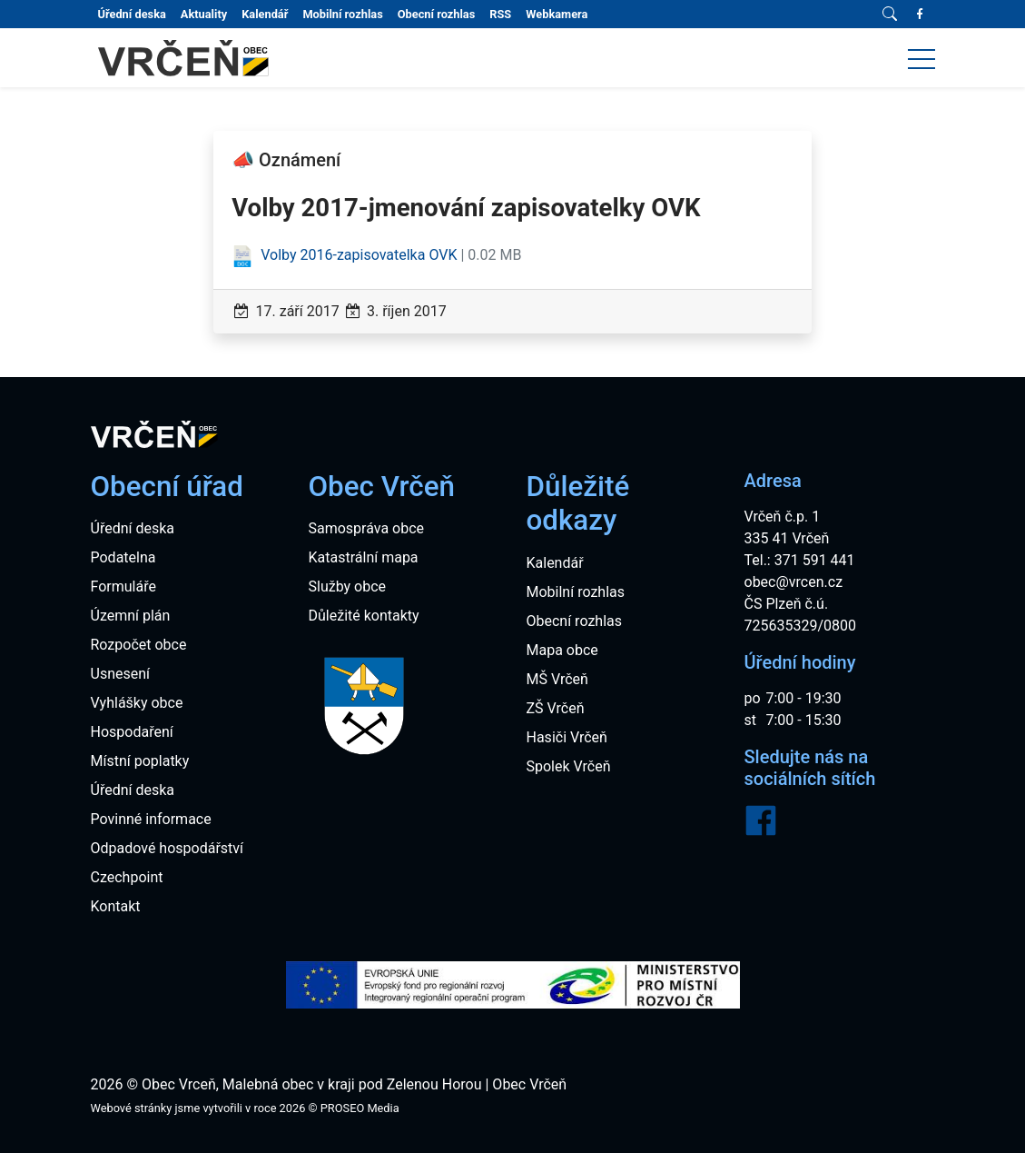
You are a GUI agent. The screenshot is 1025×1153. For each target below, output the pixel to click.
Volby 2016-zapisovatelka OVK (346, 254)
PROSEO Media (359, 1108)
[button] (921, 58)
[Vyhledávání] (889, 14)
